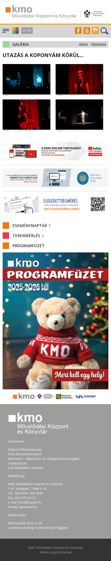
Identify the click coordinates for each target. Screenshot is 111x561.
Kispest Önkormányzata (25, 449)
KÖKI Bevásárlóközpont (25, 454)
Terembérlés (28, 235)
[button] (15, 33)
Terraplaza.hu (17, 463)
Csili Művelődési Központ (25, 468)
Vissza (83, 44)
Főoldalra (98, 44)
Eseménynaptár (31, 225)
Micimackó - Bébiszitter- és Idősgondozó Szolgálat (43, 459)
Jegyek (27, 30)
